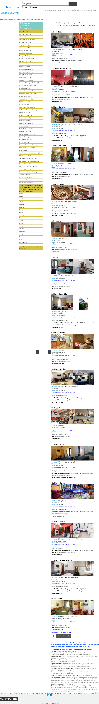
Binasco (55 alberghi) (25, 61)
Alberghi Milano (26, 19)
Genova (21, 204)
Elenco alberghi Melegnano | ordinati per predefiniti (67, 23)
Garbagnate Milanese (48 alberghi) (29, 110)
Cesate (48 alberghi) (24, 88)
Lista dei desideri (85, 10)
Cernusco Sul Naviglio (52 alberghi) (29, 83)
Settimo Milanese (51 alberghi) (27, 169)
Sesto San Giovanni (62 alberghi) (28, 166)
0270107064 (55, 630)
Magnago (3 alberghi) (25, 120)
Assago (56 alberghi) (25, 50)
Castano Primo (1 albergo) (26, 80)
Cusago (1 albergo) (24, 104)
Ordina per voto (25, 23)
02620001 (54, 215)
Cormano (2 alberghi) (25, 96)
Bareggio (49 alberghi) (25, 56)
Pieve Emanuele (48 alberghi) (27, 147)
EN (92, 10)
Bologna (21, 210)
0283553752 (55, 140)
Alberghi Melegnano (37, 19)
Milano (21, 196)
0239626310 (55, 555)
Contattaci (92, 693)
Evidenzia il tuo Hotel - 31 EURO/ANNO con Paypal (59, 10)
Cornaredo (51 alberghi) (26, 99)
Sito (62, 63)
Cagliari (21, 223)
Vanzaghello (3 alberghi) (26, 177)
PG (49, 352)
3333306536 (70, 477)
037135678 (55, 63)
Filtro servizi (24, 25)
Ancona (21, 229)
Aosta (20, 245)
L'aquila (21, 239)
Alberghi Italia (4, 19)
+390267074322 (56, 516)
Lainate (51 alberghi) (25, 112)
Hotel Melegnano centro (82, 646)
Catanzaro (22, 231)
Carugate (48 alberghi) (25, 75)
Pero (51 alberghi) (24, 142)
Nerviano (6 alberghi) (25, 131)
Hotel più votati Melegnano (59, 644)
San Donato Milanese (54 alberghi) (29, 158)
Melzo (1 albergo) (24, 126)
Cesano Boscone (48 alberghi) (27, 85)
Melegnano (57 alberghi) (26, 123)
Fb (59, 63)
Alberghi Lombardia (15, 19)
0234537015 (55, 439)
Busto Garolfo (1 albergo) (26, 72)
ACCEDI (3, 693)
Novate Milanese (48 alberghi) (27, 134)
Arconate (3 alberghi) (25, 42)
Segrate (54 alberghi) (25, 164)
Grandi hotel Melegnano (66, 646)
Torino (21, 202)
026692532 (55, 327)
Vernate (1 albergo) (24, 180)
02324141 (54, 402)
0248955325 (55, 593)
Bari (20, 218)
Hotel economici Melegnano (78, 644)
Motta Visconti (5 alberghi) (26, 129)
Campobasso (23, 242)
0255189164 (55, 252)
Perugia (21, 226)
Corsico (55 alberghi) (25, 102)
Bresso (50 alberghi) (24, 66)
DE (95, 10)
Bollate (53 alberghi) (24, 64)
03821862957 (55, 101)
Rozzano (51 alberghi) (25, 156)
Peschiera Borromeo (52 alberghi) (28, 145)
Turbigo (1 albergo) (24, 174)
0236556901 (55, 179)
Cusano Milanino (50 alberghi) (27, 107)
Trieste (21, 220)
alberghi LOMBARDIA (25, 34)
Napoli (21, 199)
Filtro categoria (25, 28)
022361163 (55, 288)
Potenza (21, 237)
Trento (21, 234)
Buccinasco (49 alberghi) (26, 69)
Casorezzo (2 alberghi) (25, 77)
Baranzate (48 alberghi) (25, 53)
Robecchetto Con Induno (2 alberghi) (29, 153)
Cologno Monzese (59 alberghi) (28, 93)
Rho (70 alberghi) (24, 150)
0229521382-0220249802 (59, 477)
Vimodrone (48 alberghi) (26, 183)
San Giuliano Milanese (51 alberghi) (29, 161)
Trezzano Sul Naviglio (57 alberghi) (29, 172)
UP (37, 352)
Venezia (21, 215)
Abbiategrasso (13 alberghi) (27, 39)
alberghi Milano (23, 37)
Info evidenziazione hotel (22, 693)
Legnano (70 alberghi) (25, 115)
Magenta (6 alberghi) (25, 118)
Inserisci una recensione (81, 693)
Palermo (21, 207)
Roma (21, 193)
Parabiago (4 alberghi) (25, 139)
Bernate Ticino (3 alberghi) (26, 58)
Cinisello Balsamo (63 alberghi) (27, 91)
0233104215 (55, 363)
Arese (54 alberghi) (24, 45)
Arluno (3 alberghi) (24, 48)
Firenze (21, 212)
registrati (22, 187)
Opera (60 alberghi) (24, 137)
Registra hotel (10, 693)
